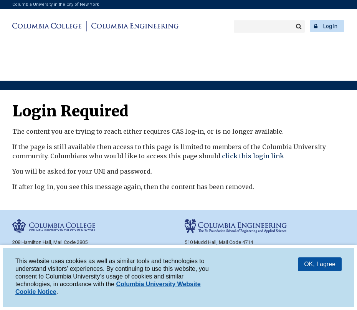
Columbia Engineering (133, 26)
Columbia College (48, 26)
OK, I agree (320, 264)
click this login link (253, 156)
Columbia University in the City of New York (55, 4)
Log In (330, 26)
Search (299, 26)
